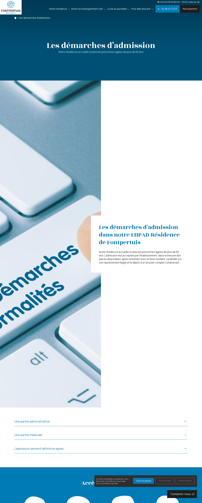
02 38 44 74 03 (167, 8)
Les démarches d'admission (34, 17)
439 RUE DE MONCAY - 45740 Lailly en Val (179, 1)
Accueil (15, 17)
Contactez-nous (182, 494)
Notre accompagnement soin (87, 8)
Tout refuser (164, 480)
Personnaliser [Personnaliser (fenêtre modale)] (185, 480)
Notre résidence (58, 8)
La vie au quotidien (117, 8)
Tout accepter (143, 480)
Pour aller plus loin (141, 8)
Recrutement (190, 8)
